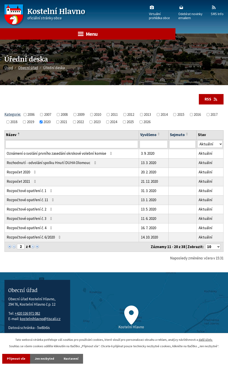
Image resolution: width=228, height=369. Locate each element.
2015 (180, 114)
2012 (130, 114)
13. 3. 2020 (148, 162)
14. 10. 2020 (149, 237)
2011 (114, 114)
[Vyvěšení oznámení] (154, 144)
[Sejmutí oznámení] (182, 144)
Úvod (8, 67)
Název (11, 134)
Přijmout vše (16, 359)
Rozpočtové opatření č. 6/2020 (34, 237)
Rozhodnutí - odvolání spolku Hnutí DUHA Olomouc (52, 162)
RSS (211, 99)
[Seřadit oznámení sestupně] (18, 135)
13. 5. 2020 (148, 209)
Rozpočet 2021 (22, 181)
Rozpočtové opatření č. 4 (30, 227)
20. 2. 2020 (148, 172)
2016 (197, 114)
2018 (13, 121)
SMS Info (217, 10)
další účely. (206, 340)
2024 (113, 121)
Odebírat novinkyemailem (190, 12)
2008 (64, 114)
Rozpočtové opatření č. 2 (30, 209)
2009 (80, 114)
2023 (97, 121)
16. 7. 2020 (148, 227)
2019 (30, 121)
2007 (47, 114)
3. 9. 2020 (147, 153)
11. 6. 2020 (148, 218)
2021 (63, 121)
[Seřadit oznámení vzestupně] (18, 133)
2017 (214, 114)
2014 (164, 114)
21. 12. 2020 (149, 181)
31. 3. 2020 (148, 190)
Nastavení (71, 359)
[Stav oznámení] (210, 144)
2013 (147, 114)
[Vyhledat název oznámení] (71, 144)
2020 (47, 121)
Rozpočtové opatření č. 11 (31, 199)
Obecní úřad (28, 67)
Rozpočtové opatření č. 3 (30, 218)
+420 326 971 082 (27, 313)
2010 (97, 114)
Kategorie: (12, 114)
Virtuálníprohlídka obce (159, 12)
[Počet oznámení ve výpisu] (212, 247)
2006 (31, 114)
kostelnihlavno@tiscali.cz (40, 318)
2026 (147, 121)
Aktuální (205, 153)
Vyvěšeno (148, 134)
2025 (130, 121)
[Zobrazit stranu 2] (20, 246)
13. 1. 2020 (148, 199)
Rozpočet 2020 (22, 172)
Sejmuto (177, 134)
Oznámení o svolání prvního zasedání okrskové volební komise (60, 153)
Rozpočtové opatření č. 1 (30, 190)
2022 (80, 121)
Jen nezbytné (44, 359)
